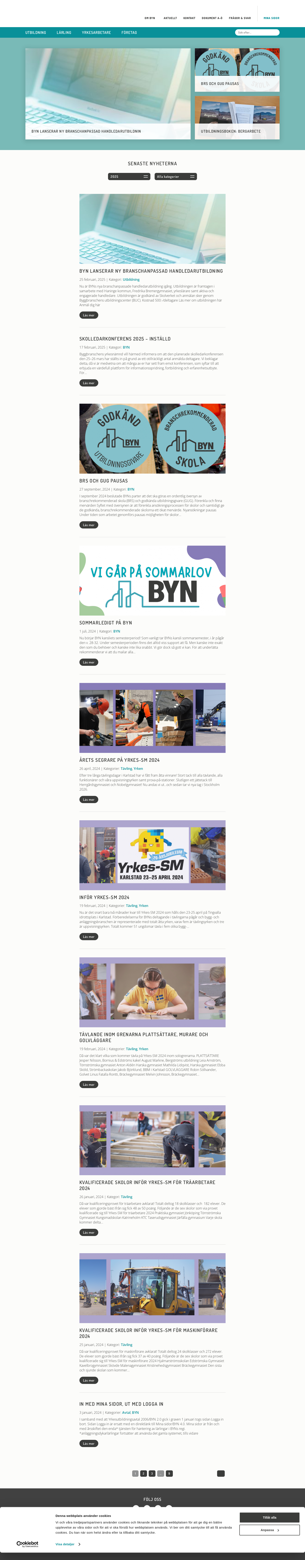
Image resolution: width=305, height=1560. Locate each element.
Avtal (126, 1412)
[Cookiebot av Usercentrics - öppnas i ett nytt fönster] (27, 1552)
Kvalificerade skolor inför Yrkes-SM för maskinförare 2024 (148, 1333)
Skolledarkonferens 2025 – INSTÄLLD (125, 339)
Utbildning (131, 279)
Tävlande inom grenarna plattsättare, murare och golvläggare (143, 1037)
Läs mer (89, 315)
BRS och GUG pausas (220, 83)
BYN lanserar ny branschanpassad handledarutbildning (151, 271)
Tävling (126, 768)
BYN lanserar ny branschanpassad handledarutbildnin (86, 131)
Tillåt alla (269, 1525)
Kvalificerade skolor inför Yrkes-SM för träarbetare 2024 (147, 1185)
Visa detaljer (64, 1551)
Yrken (138, 768)
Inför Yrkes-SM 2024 (104, 897)
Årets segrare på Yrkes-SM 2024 (119, 760)
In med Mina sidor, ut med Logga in (121, 1404)
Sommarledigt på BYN (105, 623)
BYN (126, 347)
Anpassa (270, 1537)
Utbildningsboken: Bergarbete (231, 131)
